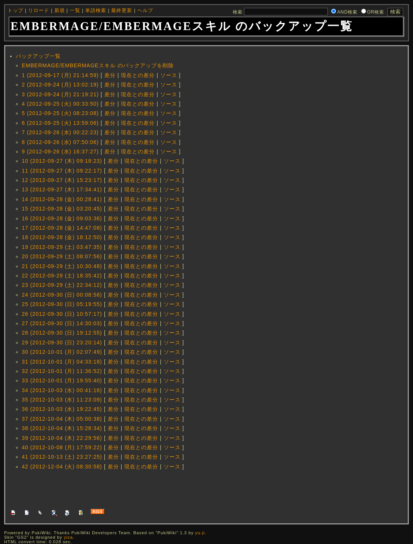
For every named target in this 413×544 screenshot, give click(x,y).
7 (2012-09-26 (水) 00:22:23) (60, 132)
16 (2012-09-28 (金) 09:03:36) (62, 218)
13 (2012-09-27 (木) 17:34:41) (62, 189)
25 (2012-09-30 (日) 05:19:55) (62, 304)
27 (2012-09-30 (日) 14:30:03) (62, 323)
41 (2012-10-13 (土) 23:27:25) (62, 457)
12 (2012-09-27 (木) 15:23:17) (62, 180)
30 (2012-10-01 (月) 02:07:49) (62, 352)
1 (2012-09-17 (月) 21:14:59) (60, 75)
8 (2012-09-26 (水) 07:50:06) (60, 142)
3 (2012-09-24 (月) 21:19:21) (60, 94)
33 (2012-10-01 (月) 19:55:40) (62, 380)
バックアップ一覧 (38, 56)
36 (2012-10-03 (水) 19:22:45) (62, 409)
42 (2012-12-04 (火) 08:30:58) (62, 467)
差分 (110, 75)
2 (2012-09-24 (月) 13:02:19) (60, 85)
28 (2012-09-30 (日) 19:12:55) (62, 333)
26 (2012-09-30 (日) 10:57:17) (62, 314)
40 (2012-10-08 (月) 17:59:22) (62, 447)
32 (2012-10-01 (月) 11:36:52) (62, 371)
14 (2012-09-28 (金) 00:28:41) (62, 199)
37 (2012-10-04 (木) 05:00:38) (62, 419)
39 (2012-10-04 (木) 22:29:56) (62, 438)
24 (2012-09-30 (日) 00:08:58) (62, 295)
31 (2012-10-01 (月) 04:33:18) (62, 362)
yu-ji (200, 532)
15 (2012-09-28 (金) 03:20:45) (62, 209)
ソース (168, 75)
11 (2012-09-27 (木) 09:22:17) (62, 171)
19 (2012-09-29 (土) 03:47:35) (62, 247)
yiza (68, 537)
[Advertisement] (146, 489)
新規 (59, 10)
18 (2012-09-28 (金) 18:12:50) (62, 237)
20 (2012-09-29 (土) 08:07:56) (62, 256)
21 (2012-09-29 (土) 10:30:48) (62, 266)
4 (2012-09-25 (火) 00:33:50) (60, 104)
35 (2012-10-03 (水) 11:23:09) (62, 400)
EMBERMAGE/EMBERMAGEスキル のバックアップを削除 (98, 65)
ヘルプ (145, 10)
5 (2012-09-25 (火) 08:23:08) (60, 113)
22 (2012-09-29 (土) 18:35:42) (62, 276)
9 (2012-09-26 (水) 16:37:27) (60, 152)
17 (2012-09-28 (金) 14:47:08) (62, 228)
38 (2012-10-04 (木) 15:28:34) (62, 428)
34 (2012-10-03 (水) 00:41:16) (62, 390)
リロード (38, 10)
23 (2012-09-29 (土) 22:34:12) (62, 285)
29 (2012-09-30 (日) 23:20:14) (62, 342)
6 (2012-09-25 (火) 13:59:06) (60, 123)
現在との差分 (138, 75)
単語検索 (95, 10)
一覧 (75, 10)
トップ (15, 10)
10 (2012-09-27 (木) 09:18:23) (62, 161)
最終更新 (121, 10)
